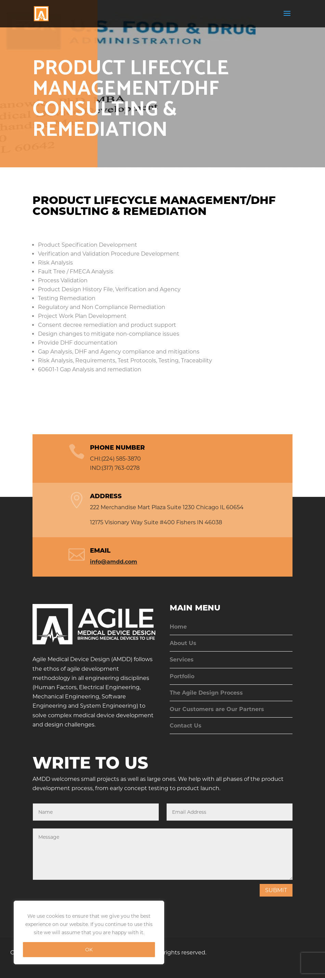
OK (89, 950)
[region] (89, 932)
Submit (276, 890)
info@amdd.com (113, 561)
